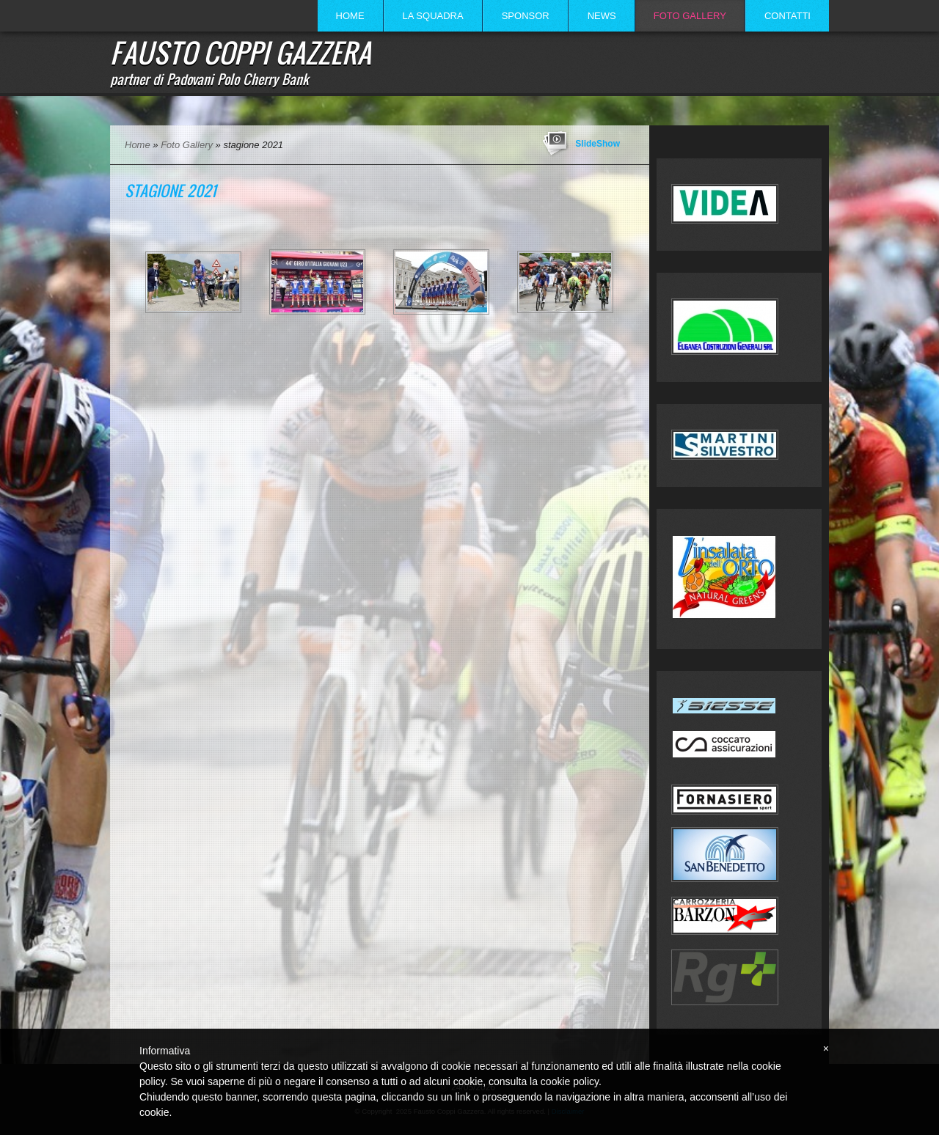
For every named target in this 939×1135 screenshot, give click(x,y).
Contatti (787, 15)
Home (350, 15)
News (602, 15)
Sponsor (525, 15)
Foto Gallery (690, 15)
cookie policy (570, 1081)
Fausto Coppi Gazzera (240, 52)
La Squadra (433, 15)
